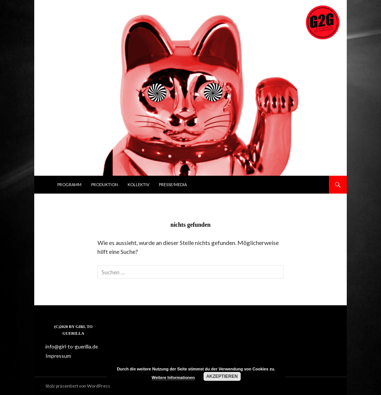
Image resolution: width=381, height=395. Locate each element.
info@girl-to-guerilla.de (68, 346)
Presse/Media (173, 184)
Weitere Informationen (173, 377)
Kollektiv (138, 184)
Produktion (104, 184)
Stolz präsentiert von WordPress (77, 386)
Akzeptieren (222, 376)
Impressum (56, 355)
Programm (69, 184)
